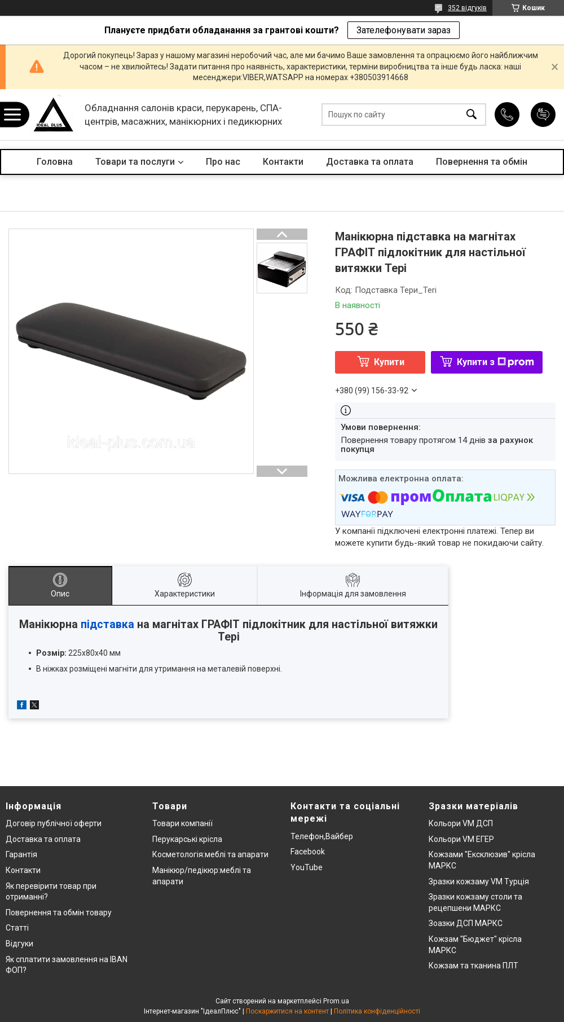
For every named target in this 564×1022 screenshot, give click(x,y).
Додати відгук (543, 114)
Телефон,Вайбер (321, 836)
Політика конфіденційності (377, 1011)
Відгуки (19, 943)
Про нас (223, 161)
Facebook (307, 851)
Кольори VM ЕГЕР (461, 839)
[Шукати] (471, 114)
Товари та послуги (135, 161)
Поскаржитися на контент (287, 1011)
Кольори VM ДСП (461, 823)
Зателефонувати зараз (403, 30)
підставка (107, 624)
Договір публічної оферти (54, 823)
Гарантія (21, 854)
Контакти (283, 161)
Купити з (495, 362)
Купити (389, 362)
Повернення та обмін (481, 161)
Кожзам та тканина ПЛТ (473, 965)
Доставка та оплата (369, 161)
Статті (17, 927)
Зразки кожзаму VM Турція (479, 881)
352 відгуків (467, 8)
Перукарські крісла (187, 839)
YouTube (306, 867)
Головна (55, 161)
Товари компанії (182, 823)
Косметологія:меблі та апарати (210, 854)
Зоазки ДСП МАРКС (466, 923)
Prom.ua (336, 1001)
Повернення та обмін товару (59, 912)
